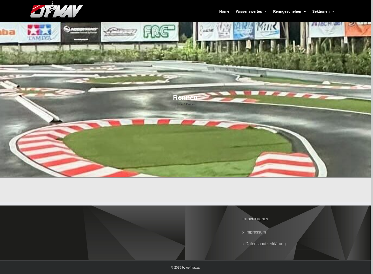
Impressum (256, 232)
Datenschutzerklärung (266, 244)
